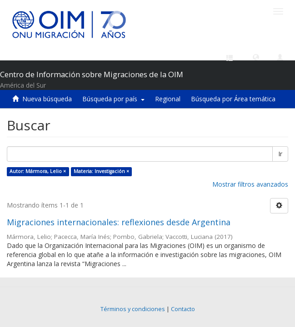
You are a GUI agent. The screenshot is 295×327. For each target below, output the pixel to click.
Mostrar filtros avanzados (250, 184)
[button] (256, 56)
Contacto (183, 309)
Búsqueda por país (113, 98)
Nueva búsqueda (47, 98)
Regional (167, 98)
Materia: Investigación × (101, 171)
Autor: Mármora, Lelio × (38, 171)
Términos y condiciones (132, 309)
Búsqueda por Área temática (233, 98)
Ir (280, 153)
